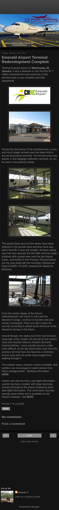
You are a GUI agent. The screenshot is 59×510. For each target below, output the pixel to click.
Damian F (23, 492)
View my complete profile (27, 496)
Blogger (35, 506)
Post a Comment (13, 423)
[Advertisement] (29, 8)
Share (5, 409)
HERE (30, 397)
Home (29, 435)
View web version (29, 441)
